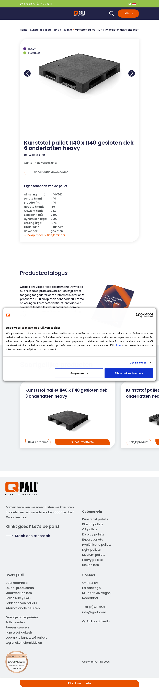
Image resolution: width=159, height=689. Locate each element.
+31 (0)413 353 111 (42, 3)
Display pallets (93, 534)
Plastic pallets (93, 524)
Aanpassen (79, 373)
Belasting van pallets (21, 603)
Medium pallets (93, 555)
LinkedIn (104, 621)
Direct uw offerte (79, 683)
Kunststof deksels (19, 632)
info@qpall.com (94, 612)
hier (118, 345)
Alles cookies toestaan (129, 373)
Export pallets (92, 539)
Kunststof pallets (95, 519)
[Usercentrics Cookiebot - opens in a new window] (138, 315)
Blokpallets (90, 565)
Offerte (128, 13)
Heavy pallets (92, 560)
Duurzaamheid (16, 583)
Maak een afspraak (32, 536)
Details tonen (138, 362)
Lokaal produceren (19, 588)
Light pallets (91, 549)
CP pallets (90, 529)
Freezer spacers (17, 627)
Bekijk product (38, 442)
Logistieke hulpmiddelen (23, 642)
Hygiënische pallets (96, 544)
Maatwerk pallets (18, 593)
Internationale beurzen (22, 608)
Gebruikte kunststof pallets (26, 637)
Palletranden (15, 622)
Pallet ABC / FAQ (18, 598)
